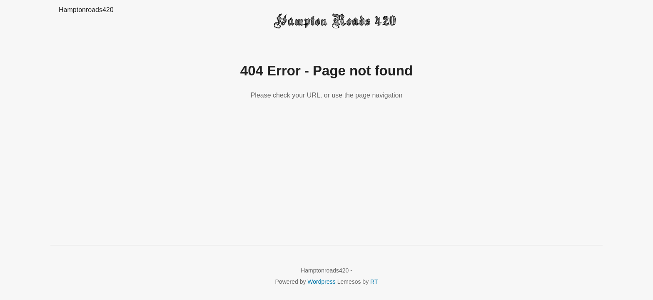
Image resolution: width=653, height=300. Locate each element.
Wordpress (321, 281)
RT (374, 281)
